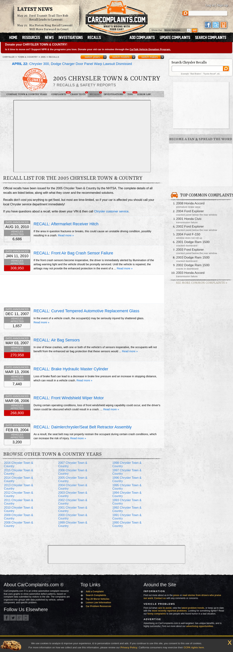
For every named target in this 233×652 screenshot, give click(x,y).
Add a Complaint (94, 591)
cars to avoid (164, 608)
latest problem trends (193, 608)
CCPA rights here (194, 647)
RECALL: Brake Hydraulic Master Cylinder (71, 369)
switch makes (149, 56)
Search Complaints (96, 595)
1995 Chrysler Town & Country (126, 487)
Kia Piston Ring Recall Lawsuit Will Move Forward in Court (51, 27)
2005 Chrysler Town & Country (72, 479)
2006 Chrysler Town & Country (72, 472)
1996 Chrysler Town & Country (126, 479)
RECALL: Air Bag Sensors (57, 340)
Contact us (160, 598)
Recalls (96, 93)
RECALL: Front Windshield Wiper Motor (69, 398)
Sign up (222, 5)
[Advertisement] (35, 136)
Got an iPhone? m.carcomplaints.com (26, 618)
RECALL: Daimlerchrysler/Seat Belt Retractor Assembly (83, 427)
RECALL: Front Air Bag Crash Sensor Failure (73, 253)
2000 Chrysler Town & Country (72, 516)
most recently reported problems (169, 610)
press (176, 595)
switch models (120, 56)
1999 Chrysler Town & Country (72, 524)
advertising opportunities (199, 626)
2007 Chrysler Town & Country (72, 464)
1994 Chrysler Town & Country (126, 494)
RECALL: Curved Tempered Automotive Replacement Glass (86, 311)
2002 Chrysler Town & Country (72, 502)
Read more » (66, 235)
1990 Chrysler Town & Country (126, 524)
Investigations (114, 93)
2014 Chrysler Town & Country (18, 479)
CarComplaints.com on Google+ (19, 618)
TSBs (131, 93)
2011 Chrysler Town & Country (18, 502)
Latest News (35, 10)
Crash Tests (79, 93)
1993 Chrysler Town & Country (126, 502)
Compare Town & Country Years (26, 94)
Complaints (59, 93)
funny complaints (156, 613)
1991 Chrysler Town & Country (126, 516)
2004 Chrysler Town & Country (72, 487)
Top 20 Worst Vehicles (97, 599)
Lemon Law (144, 94)
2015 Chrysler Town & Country (18, 472)
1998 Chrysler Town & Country (126, 464)
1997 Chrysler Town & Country (126, 472)
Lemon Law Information (98, 602)
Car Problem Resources (98, 606)
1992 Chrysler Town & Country (126, 509)
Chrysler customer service (111, 211)
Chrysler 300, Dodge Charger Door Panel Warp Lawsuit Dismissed (72, 64)
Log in (210, 5)
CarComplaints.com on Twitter (13, 618)
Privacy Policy (128, 647)
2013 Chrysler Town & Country (18, 487)
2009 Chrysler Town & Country (18, 516)
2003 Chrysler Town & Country (72, 494)
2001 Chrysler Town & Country (72, 509)
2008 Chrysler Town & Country (18, 524)
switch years (92, 56)
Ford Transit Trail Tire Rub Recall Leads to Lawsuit (48, 17)
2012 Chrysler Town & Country (18, 494)
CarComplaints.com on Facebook (7, 618)
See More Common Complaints (201, 283)
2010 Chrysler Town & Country (18, 509)
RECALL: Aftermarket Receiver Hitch (66, 224)
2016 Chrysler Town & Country (18, 464)
